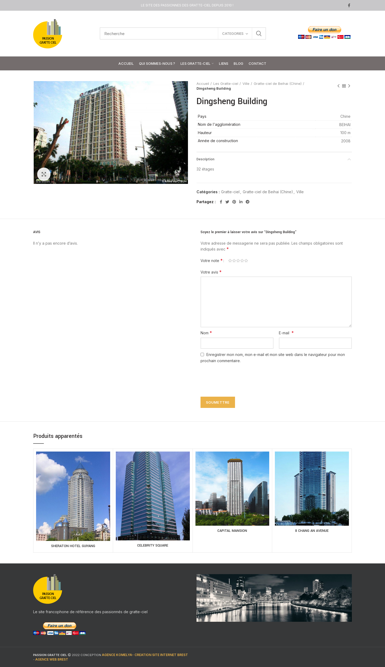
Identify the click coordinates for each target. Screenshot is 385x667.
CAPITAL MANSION (232, 530)
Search (258, 33)
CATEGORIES (233, 33)
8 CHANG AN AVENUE (312, 530)
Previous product (338, 86)
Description (205, 159)
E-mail (286, 332)
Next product (349, 86)
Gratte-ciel (230, 192)
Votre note (212, 260)
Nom (206, 332)
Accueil (203, 83)
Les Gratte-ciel (225, 83)
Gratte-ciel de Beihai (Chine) (278, 83)
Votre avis (211, 272)
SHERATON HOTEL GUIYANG (73, 546)
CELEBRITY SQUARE (152, 545)
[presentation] (238, 376)
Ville (245, 83)
